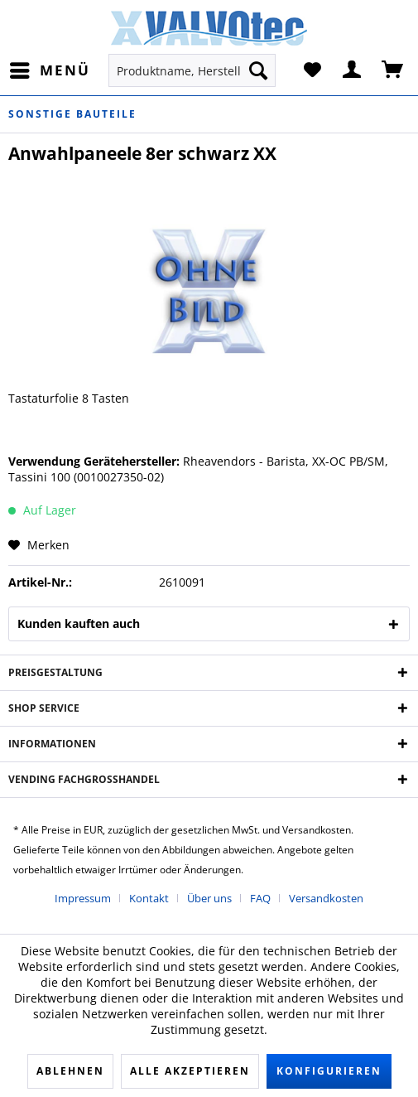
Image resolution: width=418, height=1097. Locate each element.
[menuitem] (49, 70)
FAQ (260, 898)
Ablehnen (70, 1071)
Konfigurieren (329, 1071)
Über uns (209, 898)
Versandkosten (326, 898)
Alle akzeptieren (190, 1071)
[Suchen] (258, 70)
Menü (50, 68)
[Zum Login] (352, 70)
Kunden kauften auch (78, 623)
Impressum (83, 898)
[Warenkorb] (393, 70)
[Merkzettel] (312, 70)
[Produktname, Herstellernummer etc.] (192, 70)
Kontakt (149, 898)
